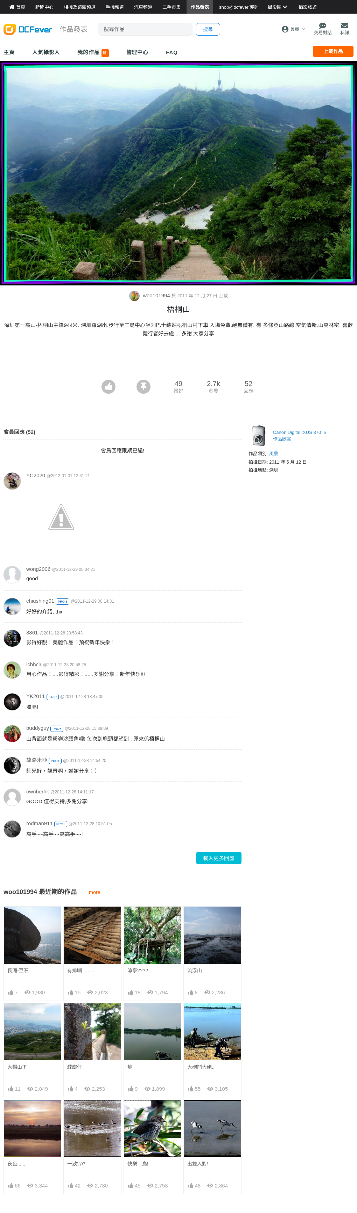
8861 (32, 632)
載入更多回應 (218, 858)
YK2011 (35, 696)
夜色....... (17, 1164)
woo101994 (150, 295)
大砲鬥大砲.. (201, 1067)
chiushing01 (40, 601)
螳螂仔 (74, 1067)
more (94, 892)
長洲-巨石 (18, 970)
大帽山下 (17, 1067)
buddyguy (37, 728)
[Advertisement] (178, 360)
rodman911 (39, 823)
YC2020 (35, 475)
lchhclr (33, 664)
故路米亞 (36, 760)
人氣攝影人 (46, 52)
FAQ (172, 52)
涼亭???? (137, 970)
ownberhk (37, 791)
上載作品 (333, 51)
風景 (273, 453)
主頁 (9, 52)
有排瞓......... (80, 970)
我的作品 (92, 53)
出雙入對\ (197, 1164)
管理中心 (137, 52)
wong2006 (38, 569)
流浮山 (194, 970)
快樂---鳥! (137, 1164)
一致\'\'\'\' (76, 1164)
